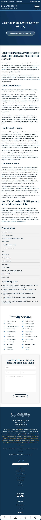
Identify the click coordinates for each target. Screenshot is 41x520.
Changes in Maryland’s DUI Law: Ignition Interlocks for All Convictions (19, 298)
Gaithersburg (12, 439)
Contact (20, 487)
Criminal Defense (6, 232)
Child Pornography (7, 235)
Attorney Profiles (20, 472)
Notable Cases (20, 478)
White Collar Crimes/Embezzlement (12, 271)
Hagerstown (26, 439)
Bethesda (32, 435)
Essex (36, 437)
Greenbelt (19, 439)
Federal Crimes (6, 261)
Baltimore (20, 430)
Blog (20, 484)
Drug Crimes (5, 255)
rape (3, 176)
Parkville (4, 441)
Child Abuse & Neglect (9, 248)
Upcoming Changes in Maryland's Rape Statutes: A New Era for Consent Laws (20, 302)
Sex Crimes (5, 242)
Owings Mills (34, 439)
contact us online (17, 222)
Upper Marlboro (23, 444)
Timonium (10, 444)
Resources (21, 510)
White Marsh (20, 446)
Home (20, 469)
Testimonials (20, 481)
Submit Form (20, 398)
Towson (15, 444)
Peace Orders (5, 277)
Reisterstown (26, 441)
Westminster (32, 444)
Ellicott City (31, 437)
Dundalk (25, 437)
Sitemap (20, 513)
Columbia (19, 437)
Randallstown (17, 441)
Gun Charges (5, 264)
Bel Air (27, 435)
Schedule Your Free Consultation (20, 33)
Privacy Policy (20, 506)
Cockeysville (12, 437)
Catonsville (5, 437)
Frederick (5, 439)
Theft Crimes (6, 267)
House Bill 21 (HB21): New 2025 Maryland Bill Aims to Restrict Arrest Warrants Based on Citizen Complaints (20, 286)
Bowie (37, 435)
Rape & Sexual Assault (9, 245)
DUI (3, 251)
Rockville (32, 441)
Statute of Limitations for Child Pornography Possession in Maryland (19, 290)
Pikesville (10, 441)
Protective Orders (6, 274)
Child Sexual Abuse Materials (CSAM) (12, 238)
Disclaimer (20, 502)
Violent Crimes (6, 258)
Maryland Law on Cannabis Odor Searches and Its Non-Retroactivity (18, 294)
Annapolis (22, 435)
